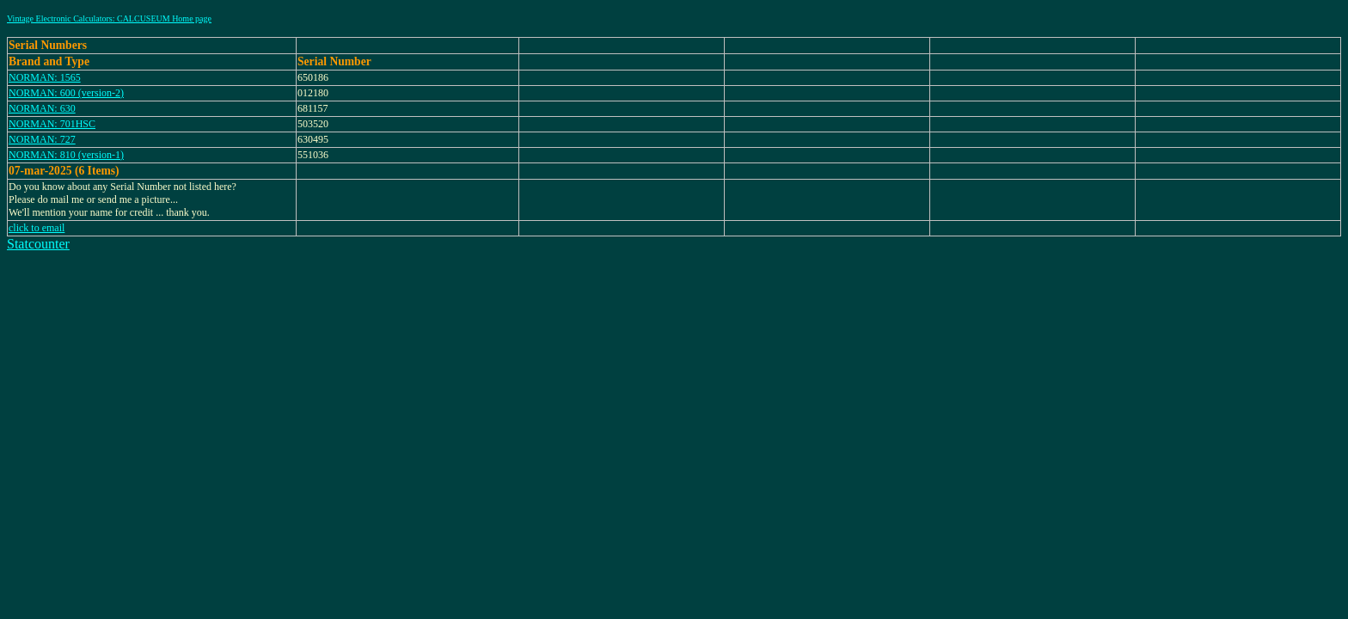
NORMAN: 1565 (45, 77)
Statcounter (38, 243)
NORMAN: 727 (42, 139)
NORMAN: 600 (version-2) (66, 93)
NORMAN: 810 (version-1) (66, 155)
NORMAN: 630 (42, 108)
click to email (36, 228)
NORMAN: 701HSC (52, 124)
